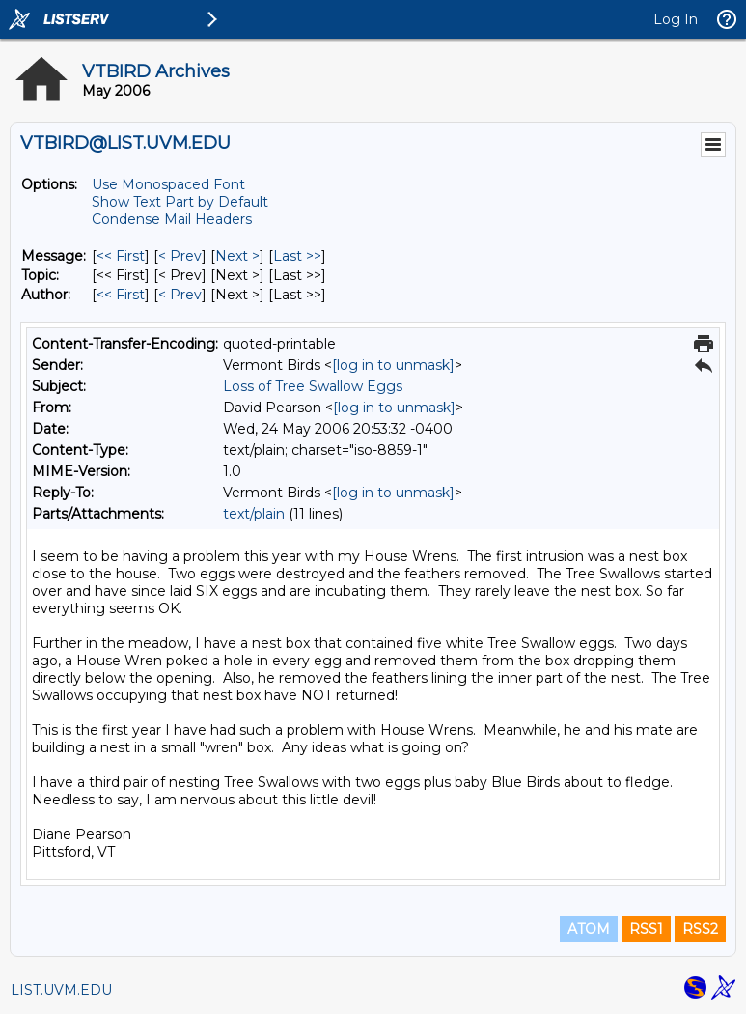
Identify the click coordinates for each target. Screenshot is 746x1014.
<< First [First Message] (121, 256)
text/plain (254, 513)
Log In (675, 19)
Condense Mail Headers (172, 219)
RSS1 (646, 929)
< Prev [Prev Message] (180, 256)
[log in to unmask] (393, 365)
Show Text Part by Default (180, 202)
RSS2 (700, 929)
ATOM (588, 929)
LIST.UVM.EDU (61, 990)
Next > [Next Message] (237, 256)
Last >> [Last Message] (297, 256)
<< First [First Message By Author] (121, 294)
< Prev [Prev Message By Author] (180, 294)
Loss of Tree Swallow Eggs (312, 386)
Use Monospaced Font (168, 184)
